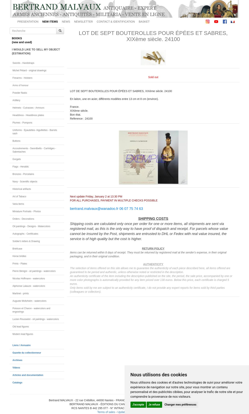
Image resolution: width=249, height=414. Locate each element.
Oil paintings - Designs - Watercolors (32, 226)
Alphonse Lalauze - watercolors (29, 286)
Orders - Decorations (23, 219)
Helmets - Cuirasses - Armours (28, 107)
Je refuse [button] (154, 404)
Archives (17, 360)
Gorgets (17, 159)
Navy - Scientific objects (25, 181)
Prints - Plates (20, 263)
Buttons (16, 141)
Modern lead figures (23, 334)
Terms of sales (106, 412)
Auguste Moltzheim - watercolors (29, 301)
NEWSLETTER (83, 21)
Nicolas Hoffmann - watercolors (29, 278)
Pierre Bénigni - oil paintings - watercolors (34, 271)
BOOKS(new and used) (22, 40)
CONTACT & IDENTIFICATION (116, 21)
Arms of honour (20, 85)
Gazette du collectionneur (27, 352)
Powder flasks (20, 92)
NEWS (66, 21)
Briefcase (17, 248)
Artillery (16, 100)
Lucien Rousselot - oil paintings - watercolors (36, 319)
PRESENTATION (28, 21)
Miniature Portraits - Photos (27, 211)
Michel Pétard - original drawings (30, 70)
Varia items (18, 204)
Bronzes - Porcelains (23, 174)
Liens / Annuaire (22, 345)
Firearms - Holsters (22, 78)
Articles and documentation (28, 375)
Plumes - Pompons (22, 122)
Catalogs (17, 382)
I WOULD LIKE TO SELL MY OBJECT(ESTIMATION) (36, 51)
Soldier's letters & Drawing (26, 241)
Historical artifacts (22, 189)
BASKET (144, 21)
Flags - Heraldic (21, 166)
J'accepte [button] (138, 404)
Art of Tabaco (19, 196)
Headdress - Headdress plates (28, 115)
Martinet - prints (21, 293)
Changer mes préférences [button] (180, 404)
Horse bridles (19, 256)
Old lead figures (21, 326)
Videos (16, 367)
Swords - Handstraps (23, 63)
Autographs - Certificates (25, 233)
